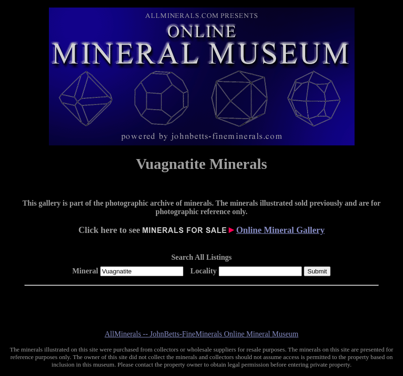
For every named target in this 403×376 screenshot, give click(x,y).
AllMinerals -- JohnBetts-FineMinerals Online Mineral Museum (202, 334)
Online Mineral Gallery (280, 230)
